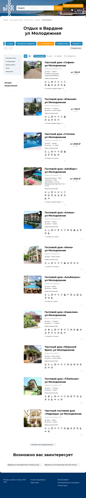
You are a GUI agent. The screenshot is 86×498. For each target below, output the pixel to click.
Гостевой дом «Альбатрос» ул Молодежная (62, 279)
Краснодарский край (16, 20)
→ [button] (10, 48)
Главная (5, 20)
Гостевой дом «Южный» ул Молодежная (61, 101)
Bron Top (8, 8)
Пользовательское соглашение (68, 483)
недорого (76, 44)
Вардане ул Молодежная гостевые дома (24, 465)
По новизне (58, 56)
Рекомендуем (39, 56)
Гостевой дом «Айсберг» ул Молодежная (61, 170)
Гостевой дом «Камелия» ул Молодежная (61, 314)
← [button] (5, 48)
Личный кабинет (63, 480)
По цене (49, 56)
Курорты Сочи (29, 20)
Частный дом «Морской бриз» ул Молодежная (60, 348)
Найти (58, 8)
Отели (12, 68)
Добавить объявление (73, 6)
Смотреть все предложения (43, 445)
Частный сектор (12, 58)
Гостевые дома (12, 62)
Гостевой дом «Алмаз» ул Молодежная (60, 214)
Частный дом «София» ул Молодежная (60, 64)
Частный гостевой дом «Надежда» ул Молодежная (63, 412)
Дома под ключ (12, 65)
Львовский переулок (26, 44)
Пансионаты (12, 72)
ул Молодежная (46, 44)
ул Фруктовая (62, 44)
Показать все (76, 48)
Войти (79, 10)
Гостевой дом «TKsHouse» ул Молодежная (62, 380)
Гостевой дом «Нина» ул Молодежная (59, 249)
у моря (10, 44)
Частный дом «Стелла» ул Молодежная (60, 136)
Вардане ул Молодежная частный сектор (61, 465)
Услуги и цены (62, 485)
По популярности (70, 56)
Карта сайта (35, 483)
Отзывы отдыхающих (38, 480)
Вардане (37, 20)
